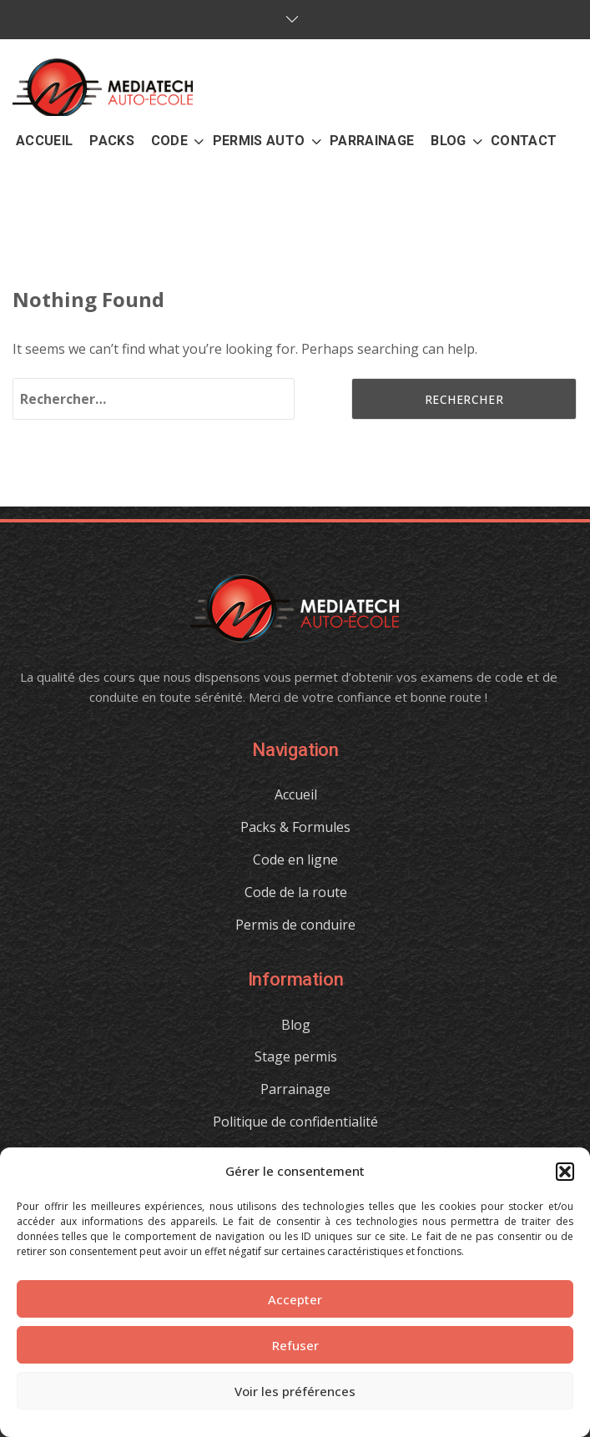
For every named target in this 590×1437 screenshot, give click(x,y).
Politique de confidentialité (295, 1121)
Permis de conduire (295, 924)
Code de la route (296, 892)
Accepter (295, 1299)
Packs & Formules (295, 827)
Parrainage (295, 1089)
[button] (565, 1171)
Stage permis (296, 1056)
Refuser (295, 1345)
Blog (295, 1025)
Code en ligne (295, 859)
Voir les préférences (295, 1391)
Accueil (296, 794)
